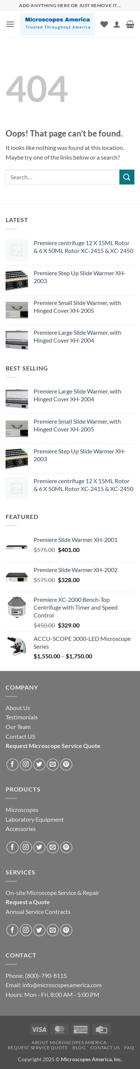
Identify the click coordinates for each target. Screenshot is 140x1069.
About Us (18, 707)
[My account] (117, 24)
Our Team (18, 726)
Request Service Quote (38, 1047)
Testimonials (22, 716)
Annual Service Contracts (38, 911)
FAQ (129, 1047)
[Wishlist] (104, 24)
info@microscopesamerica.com (61, 984)
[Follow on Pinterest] (66, 764)
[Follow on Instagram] (26, 764)
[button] (10, 24)
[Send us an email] (53, 764)
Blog (78, 1047)
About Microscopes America (69, 1042)
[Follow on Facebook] (12, 764)
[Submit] (126, 177)
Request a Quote (28, 901)
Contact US (105, 1047)
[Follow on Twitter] (39, 764)
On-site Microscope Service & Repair (52, 892)
